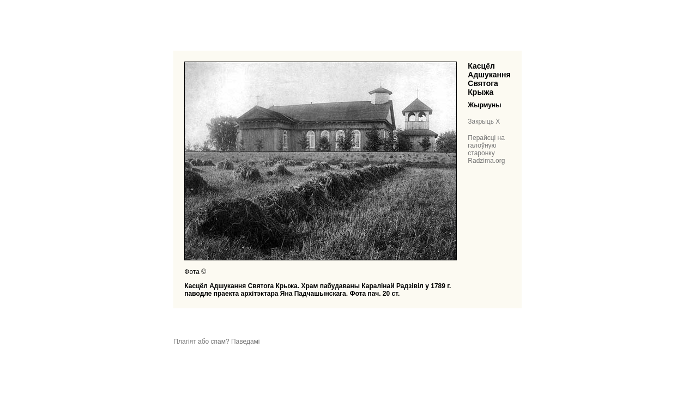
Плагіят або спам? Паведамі (216, 341)
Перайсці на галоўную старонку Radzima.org (486, 149)
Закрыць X (484, 121)
